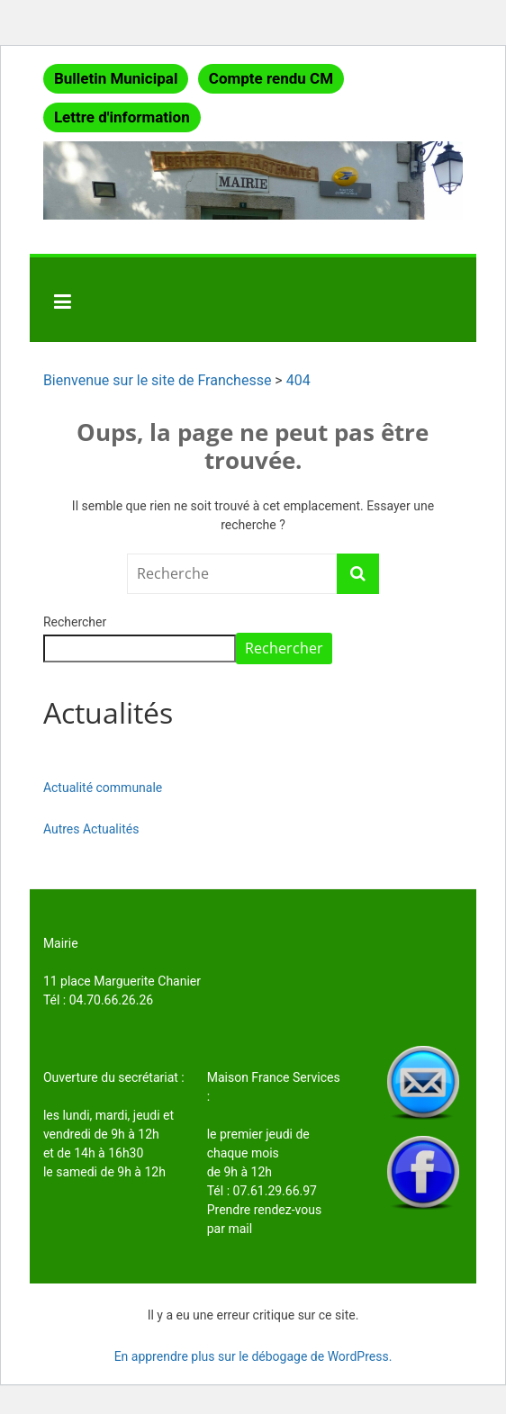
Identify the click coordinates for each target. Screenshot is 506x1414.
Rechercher (74, 622)
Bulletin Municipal (116, 78)
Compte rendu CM (271, 78)
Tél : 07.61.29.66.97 (262, 1191)
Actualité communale (102, 787)
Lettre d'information (122, 117)
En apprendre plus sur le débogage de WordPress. (253, 1356)
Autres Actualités (91, 829)
